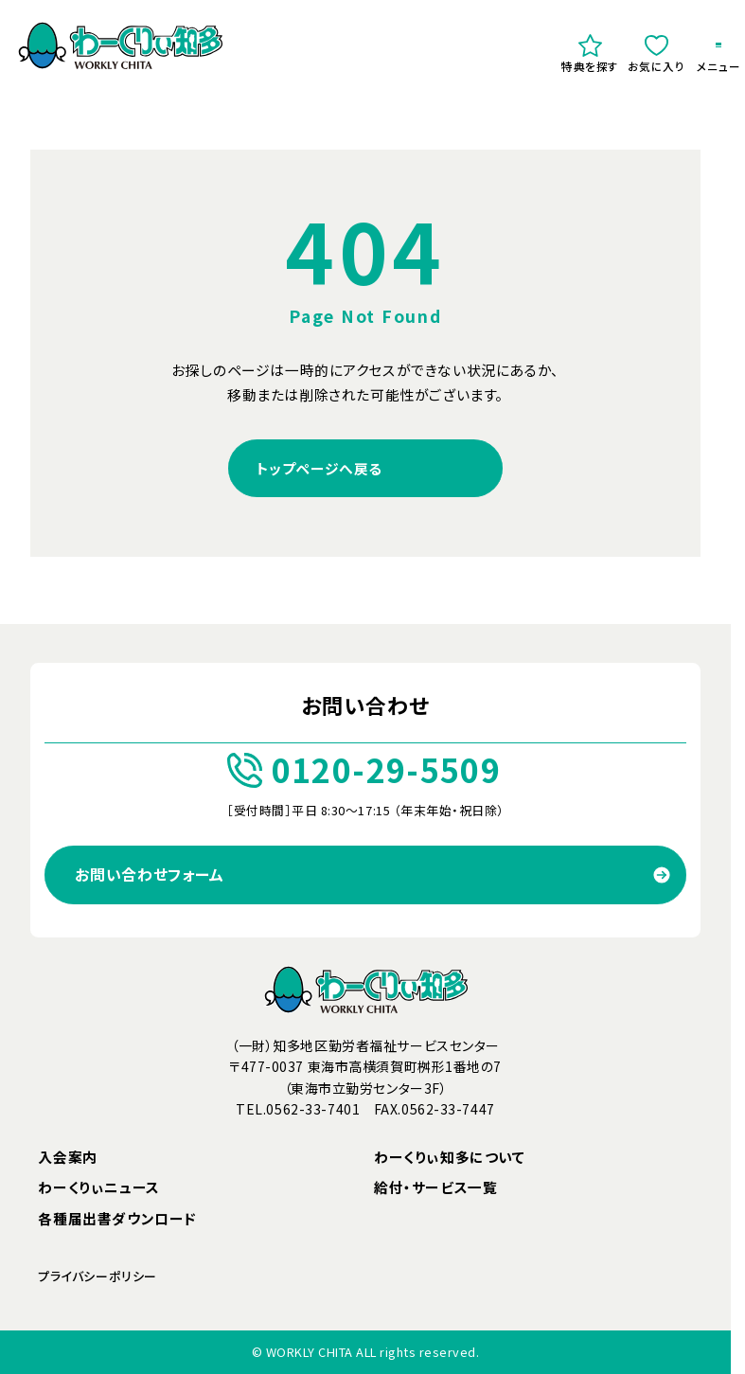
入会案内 (67, 1157)
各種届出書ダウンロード (117, 1218)
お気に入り (656, 53)
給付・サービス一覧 (435, 1187)
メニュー (718, 59)
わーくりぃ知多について (449, 1157)
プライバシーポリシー (97, 1276)
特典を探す (590, 53)
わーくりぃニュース (98, 1187)
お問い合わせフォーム (149, 874)
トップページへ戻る (319, 468)
